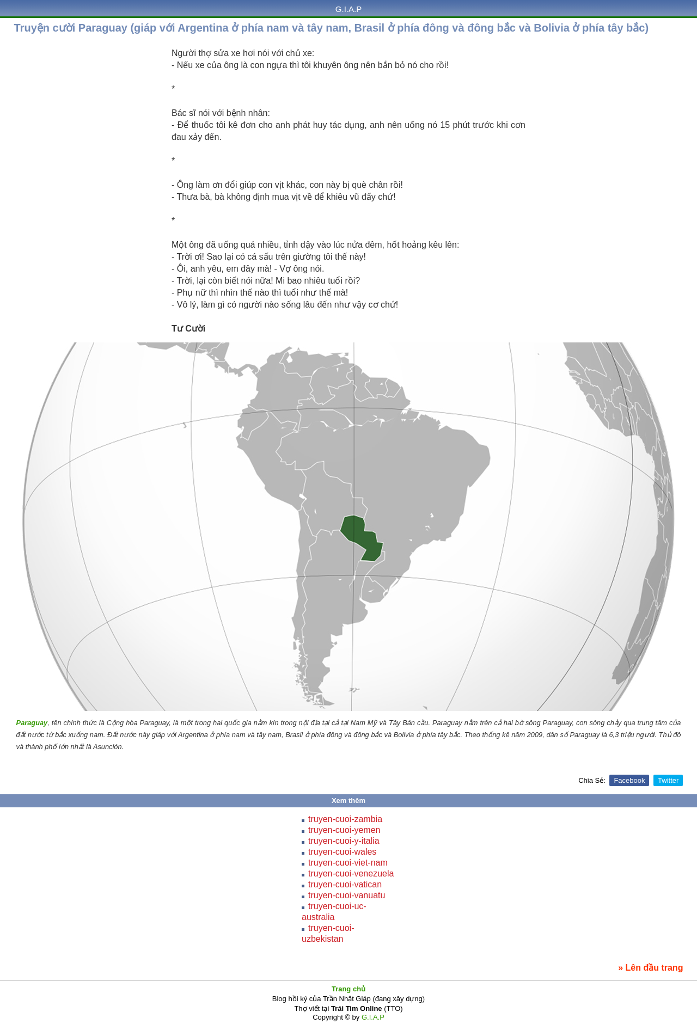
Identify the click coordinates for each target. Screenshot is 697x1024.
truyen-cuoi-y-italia (344, 840)
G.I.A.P (348, 9)
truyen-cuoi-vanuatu (346, 895)
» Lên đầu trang (650, 967)
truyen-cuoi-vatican (345, 884)
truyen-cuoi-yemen (344, 830)
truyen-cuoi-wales (342, 851)
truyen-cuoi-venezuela (351, 873)
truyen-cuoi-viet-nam (348, 862)
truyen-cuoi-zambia (345, 819)
